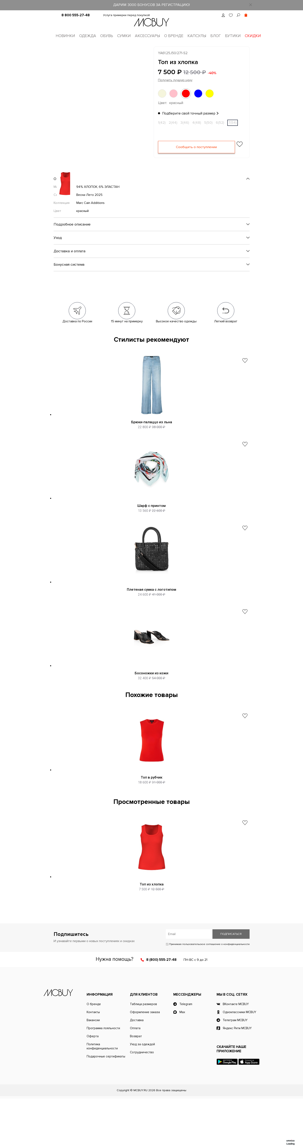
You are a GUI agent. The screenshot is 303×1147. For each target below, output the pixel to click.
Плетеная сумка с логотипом (151, 608)
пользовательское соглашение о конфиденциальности (216, 992)
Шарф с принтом (151, 516)
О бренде (173, 36)
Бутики (233, 36)
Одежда (87, 36)
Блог (215, 36)
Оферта (93, 1084)
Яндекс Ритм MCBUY (237, 1076)
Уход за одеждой (142, 1092)
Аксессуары (147, 36)
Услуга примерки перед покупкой (126, 15)
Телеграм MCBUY (235, 1068)
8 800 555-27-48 (75, 15)
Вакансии (93, 1068)
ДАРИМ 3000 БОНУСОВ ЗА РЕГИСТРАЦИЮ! (151, 4)
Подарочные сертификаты (106, 1105)
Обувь (106, 36)
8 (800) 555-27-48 (161, 1008)
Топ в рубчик (151, 814)
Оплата (135, 1076)
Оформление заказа (145, 1060)
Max (182, 1060)
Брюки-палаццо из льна (151, 423)
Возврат (136, 1084)
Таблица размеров (143, 1052)
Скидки (253, 36)
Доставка (137, 1068)
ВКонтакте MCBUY (236, 1052)
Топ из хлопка (152, 927)
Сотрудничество (142, 1101)
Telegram (185, 1052)
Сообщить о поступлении (196, 148)
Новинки (65, 36)
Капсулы (196, 36)
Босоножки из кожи (151, 701)
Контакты (93, 1060)
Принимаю (208, 992)
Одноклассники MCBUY (239, 1060)
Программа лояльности (103, 1076)
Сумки (124, 36)
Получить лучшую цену (175, 82)
